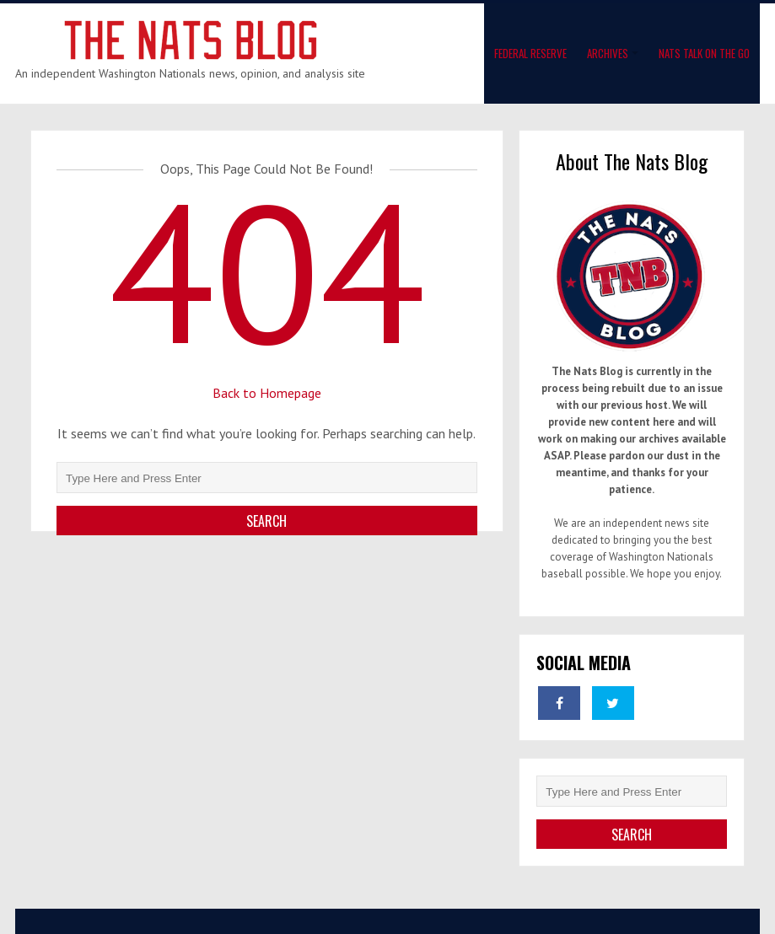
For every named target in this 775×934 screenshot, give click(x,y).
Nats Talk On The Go (704, 53)
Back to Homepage (267, 392)
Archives (607, 53)
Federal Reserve (530, 53)
